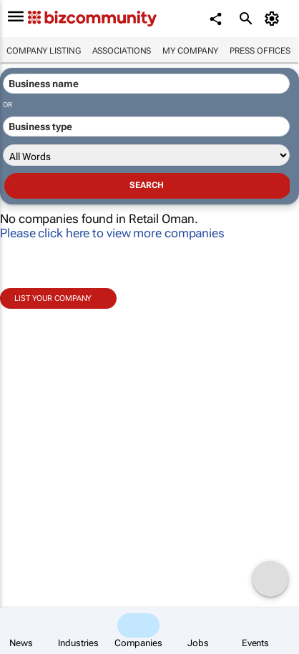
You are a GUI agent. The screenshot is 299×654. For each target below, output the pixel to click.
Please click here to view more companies (112, 233)
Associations (122, 51)
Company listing (43, 51)
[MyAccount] (274, 18)
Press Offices (260, 51)
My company (190, 51)
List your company (53, 298)
